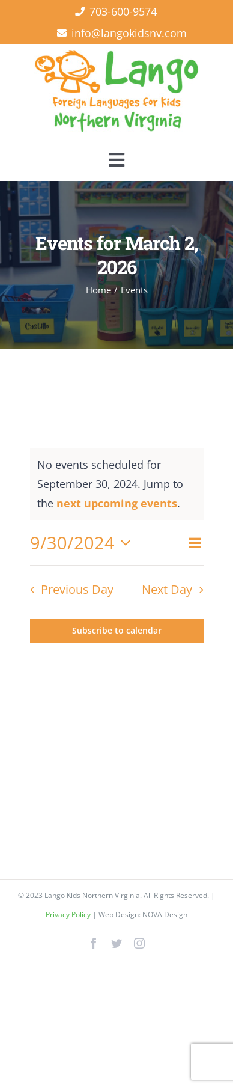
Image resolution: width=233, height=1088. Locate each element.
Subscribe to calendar (117, 630)
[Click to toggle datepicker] (84, 542)
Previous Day (77, 589)
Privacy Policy (69, 914)
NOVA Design (164, 914)
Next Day (167, 589)
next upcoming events (116, 503)
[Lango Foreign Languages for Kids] (116, 55)
